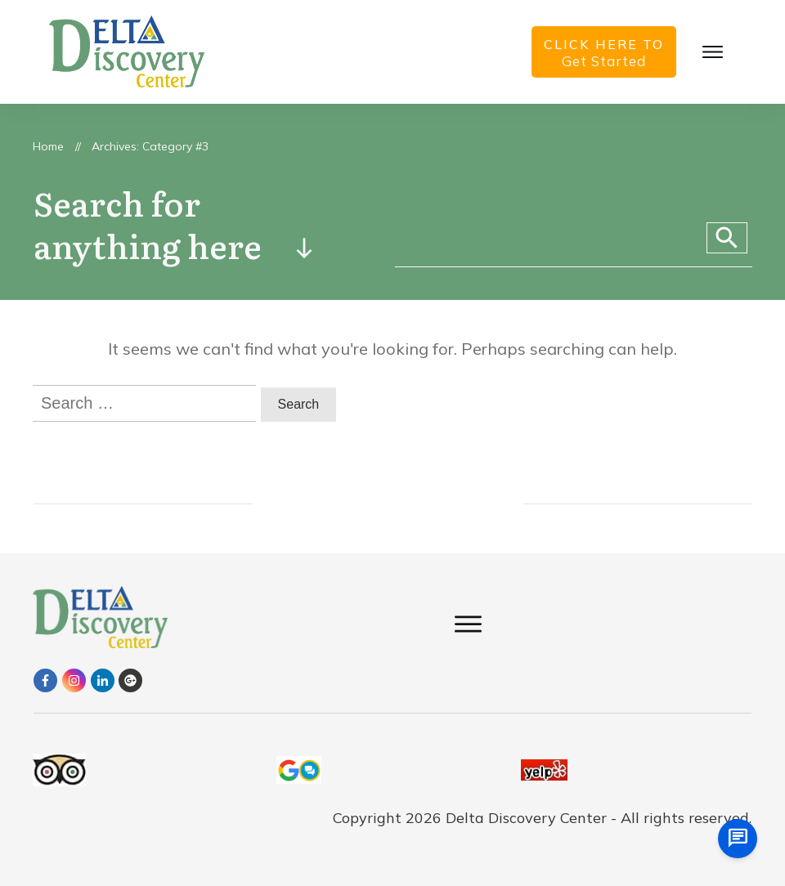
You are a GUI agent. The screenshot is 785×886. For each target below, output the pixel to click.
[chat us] (737, 838)
